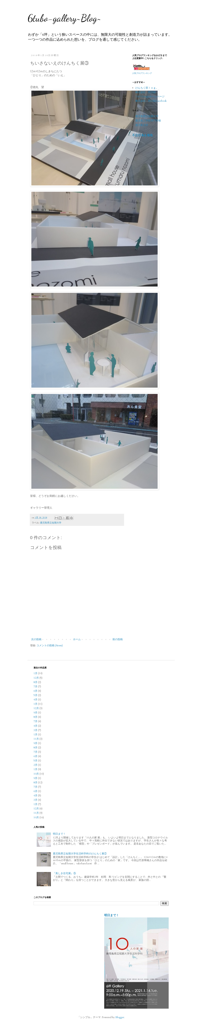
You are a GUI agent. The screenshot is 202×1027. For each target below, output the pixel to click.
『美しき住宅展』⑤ (64, 873)
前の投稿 (117, 639)
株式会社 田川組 (145, 92)
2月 (35, 765)
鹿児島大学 (141, 125)
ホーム (77, 639)
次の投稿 (36, 639)
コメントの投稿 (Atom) (49, 645)
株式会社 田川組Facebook (151, 101)
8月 (35, 682)
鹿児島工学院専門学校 (148, 120)
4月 (35, 699)
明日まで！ (59, 834)
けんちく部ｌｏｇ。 (146, 88)
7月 (35, 686)
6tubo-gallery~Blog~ (64, 18)
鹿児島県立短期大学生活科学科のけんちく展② (80, 853)
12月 (36, 678)
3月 (35, 730)
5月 (35, 695)
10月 (36, 774)
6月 (35, 691)
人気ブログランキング (142, 73)
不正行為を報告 (142, 135)
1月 (35, 673)
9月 (35, 712)
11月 (36, 739)
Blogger (119, 1017)
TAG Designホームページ (150, 96)
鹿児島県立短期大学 (50, 522)
